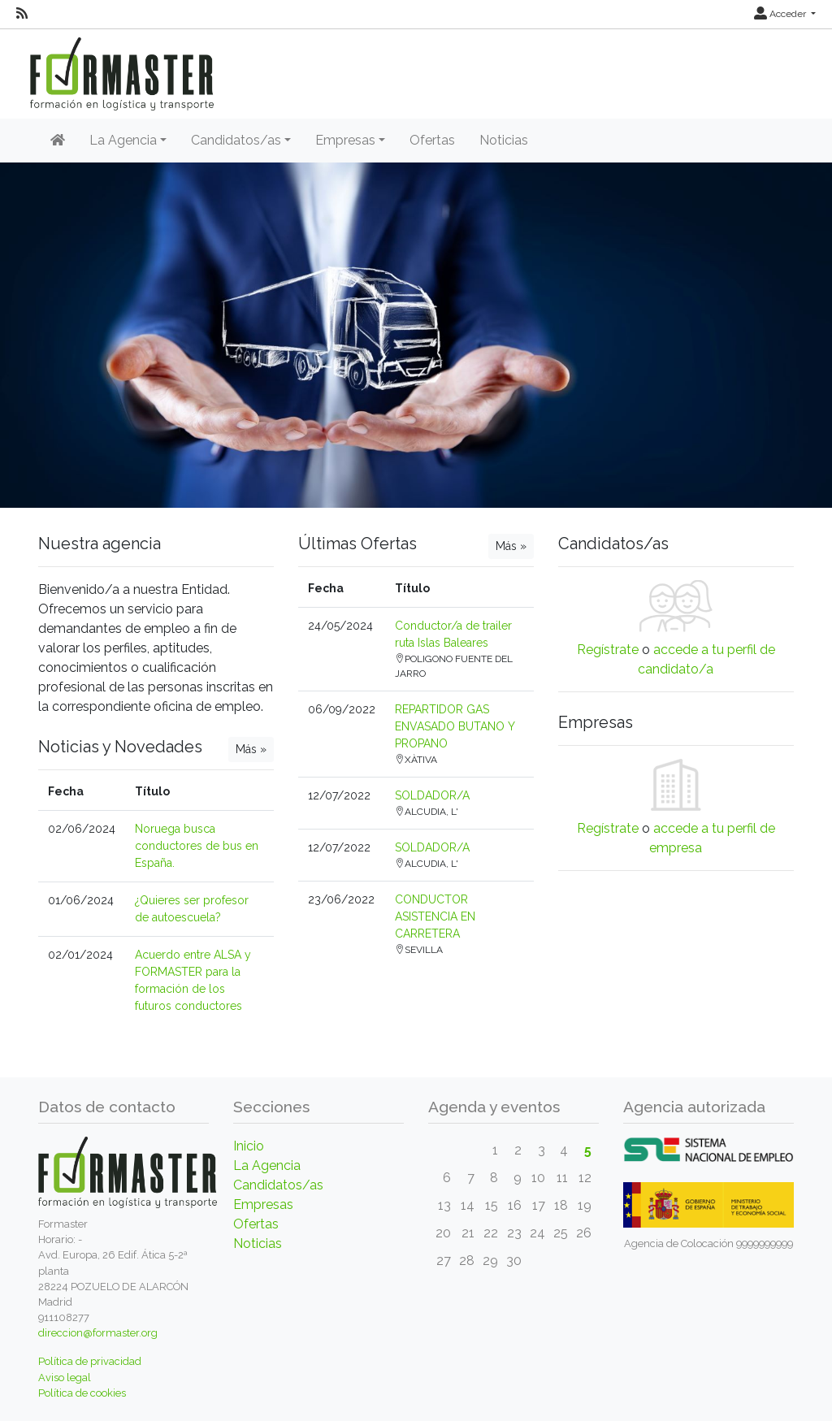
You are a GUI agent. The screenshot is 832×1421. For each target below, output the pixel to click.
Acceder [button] (781, 13)
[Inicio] (57, 140)
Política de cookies (82, 1393)
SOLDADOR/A (432, 795)
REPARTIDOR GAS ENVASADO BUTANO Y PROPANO (454, 726)
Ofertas (432, 140)
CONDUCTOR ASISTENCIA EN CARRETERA (435, 916)
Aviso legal (64, 1377)
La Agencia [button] (123, 140)
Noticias (503, 140)
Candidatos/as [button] (236, 140)
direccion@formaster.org (98, 1333)
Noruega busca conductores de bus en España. (196, 845)
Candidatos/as (278, 1185)
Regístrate (608, 649)
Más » (251, 749)
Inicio (248, 1146)
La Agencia (267, 1165)
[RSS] (22, 13)
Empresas (263, 1204)
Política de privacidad (89, 1361)
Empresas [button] (345, 140)
